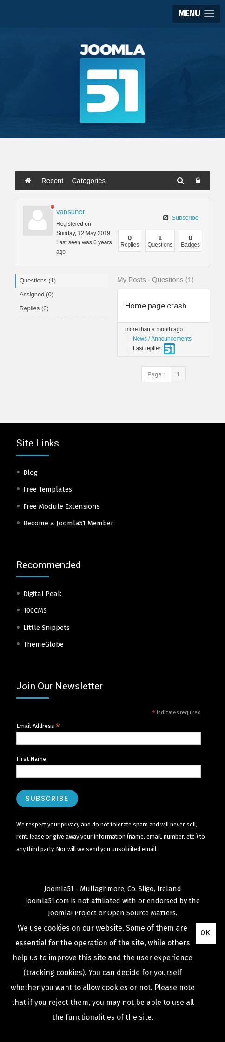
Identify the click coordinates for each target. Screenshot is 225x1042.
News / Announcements (162, 338)
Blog (30, 472)
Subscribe (181, 217)
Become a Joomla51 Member (68, 523)
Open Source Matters (141, 913)
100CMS (35, 610)
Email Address (38, 726)
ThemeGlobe (43, 644)
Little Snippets (46, 627)
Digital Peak (42, 594)
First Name (31, 758)
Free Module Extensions (61, 506)
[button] (196, 14)
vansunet (70, 212)
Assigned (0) (36, 294)
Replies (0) (34, 308)
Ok (205, 933)
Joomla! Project (72, 913)
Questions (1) (38, 280)
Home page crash (155, 305)
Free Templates (47, 489)
